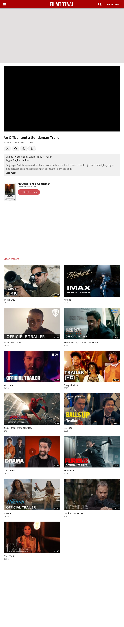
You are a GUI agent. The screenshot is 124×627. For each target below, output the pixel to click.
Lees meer (10, 172)
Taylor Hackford (22, 160)
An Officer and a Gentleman (34, 183)
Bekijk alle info (29, 192)
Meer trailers (11, 259)
